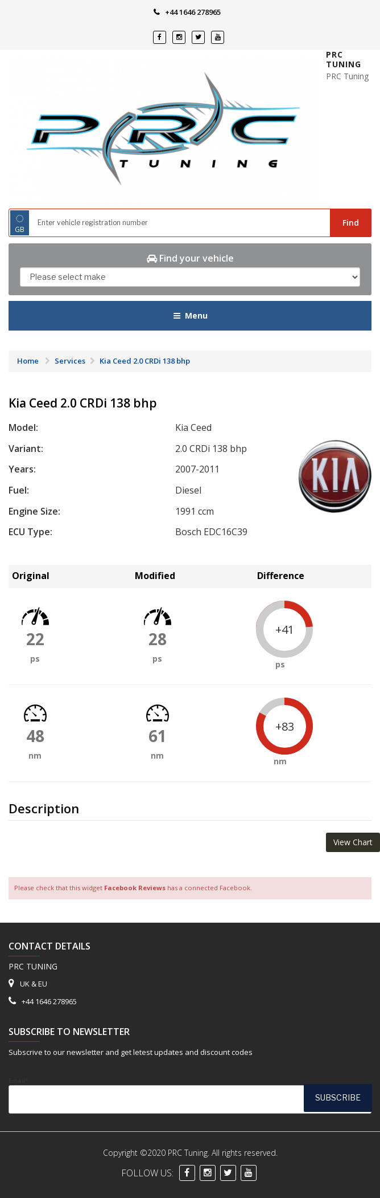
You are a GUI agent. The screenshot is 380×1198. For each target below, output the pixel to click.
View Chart (353, 842)
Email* (190, 1095)
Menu (190, 315)
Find (350, 222)
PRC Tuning (344, 59)
